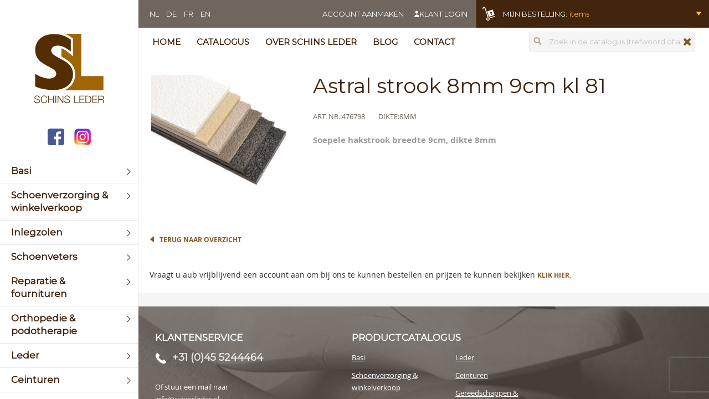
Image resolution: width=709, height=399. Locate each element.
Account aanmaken (363, 13)
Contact (434, 42)
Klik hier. (554, 275)
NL (154, 13)
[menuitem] (69, 171)
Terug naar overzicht (201, 239)
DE (171, 13)
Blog (385, 42)
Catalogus (223, 42)
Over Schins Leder (311, 42)
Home (166, 42)
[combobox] (612, 42)
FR (188, 13)
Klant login (443, 13)
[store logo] (69, 69)
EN (205, 13)
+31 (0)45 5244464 (217, 357)
